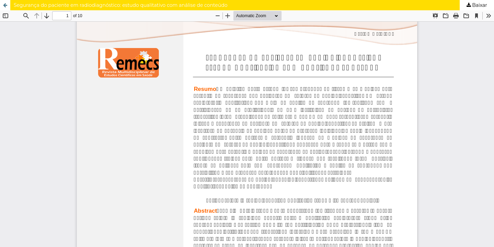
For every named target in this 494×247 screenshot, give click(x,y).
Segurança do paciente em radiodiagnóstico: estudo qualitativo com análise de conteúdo (120, 5)
